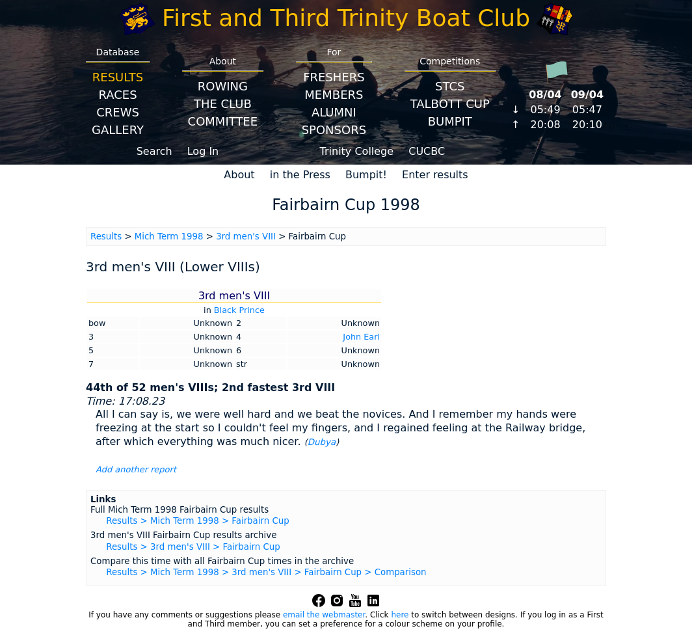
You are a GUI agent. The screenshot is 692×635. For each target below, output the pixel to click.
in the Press (300, 175)
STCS (449, 86)
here (399, 614)
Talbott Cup (450, 104)
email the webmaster (324, 614)
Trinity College (357, 151)
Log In (203, 151)
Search (154, 151)
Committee (223, 121)
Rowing (223, 86)
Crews (117, 112)
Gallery (118, 130)
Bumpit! (366, 175)
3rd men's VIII (246, 236)
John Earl (361, 337)
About (239, 175)
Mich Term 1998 (169, 236)
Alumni (334, 112)
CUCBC (426, 151)
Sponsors (334, 130)
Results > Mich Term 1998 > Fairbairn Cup (197, 521)
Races (117, 94)
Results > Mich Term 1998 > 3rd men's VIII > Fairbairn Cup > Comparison (266, 572)
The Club (223, 104)
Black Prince (239, 310)
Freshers (334, 77)
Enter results (435, 175)
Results (117, 77)
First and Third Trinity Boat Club (346, 18)
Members (333, 94)
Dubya (322, 442)
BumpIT (450, 121)
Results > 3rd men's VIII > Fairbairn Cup (193, 547)
